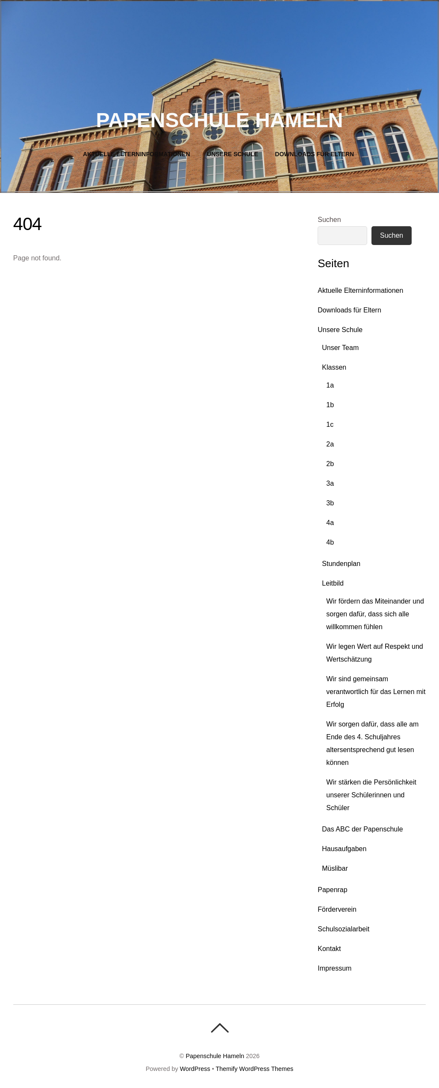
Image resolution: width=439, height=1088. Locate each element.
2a (330, 444)
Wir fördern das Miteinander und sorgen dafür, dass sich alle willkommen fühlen (375, 614)
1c (329, 424)
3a (330, 483)
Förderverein (337, 909)
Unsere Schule (232, 154)
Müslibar (335, 868)
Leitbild (333, 583)
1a (330, 385)
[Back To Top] (219, 1028)
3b (330, 503)
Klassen (334, 367)
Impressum (334, 968)
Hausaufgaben (344, 848)
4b (330, 542)
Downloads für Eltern (314, 154)
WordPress (195, 1068)
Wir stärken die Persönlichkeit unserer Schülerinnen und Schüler (371, 795)
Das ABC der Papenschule (362, 829)
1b (330, 404)
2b (330, 463)
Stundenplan (341, 563)
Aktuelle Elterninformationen (136, 154)
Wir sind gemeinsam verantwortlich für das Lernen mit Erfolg (375, 691)
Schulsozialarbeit (343, 929)
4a (330, 522)
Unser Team (340, 347)
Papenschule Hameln (215, 1056)
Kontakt (329, 948)
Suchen (329, 219)
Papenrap (332, 889)
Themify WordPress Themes (254, 1068)
